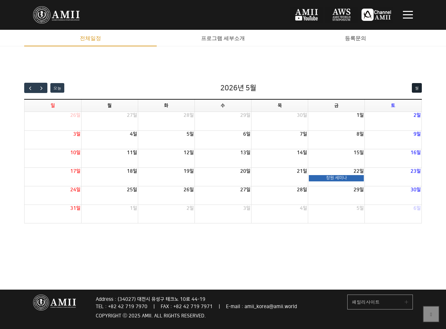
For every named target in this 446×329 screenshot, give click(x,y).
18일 (132, 171)
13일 (245, 152)
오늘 (57, 88)
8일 (360, 134)
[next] (42, 88)
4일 (133, 134)
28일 (189, 115)
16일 (416, 152)
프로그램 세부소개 (223, 38)
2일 (417, 115)
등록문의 (355, 38)
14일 (302, 152)
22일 (359, 171)
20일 (245, 171)
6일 (247, 134)
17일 (75, 171)
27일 (132, 115)
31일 (75, 208)
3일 (77, 134)
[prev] (30, 88)
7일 (303, 134)
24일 (75, 189)
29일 (245, 115)
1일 (360, 115)
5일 (190, 134)
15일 (359, 152)
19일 (189, 171)
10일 (75, 152)
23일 (416, 171)
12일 (189, 152)
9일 (417, 134)
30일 (302, 115)
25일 (132, 189)
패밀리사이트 (366, 302)
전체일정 (90, 38)
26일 (75, 115)
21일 (302, 171)
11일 (132, 152)
